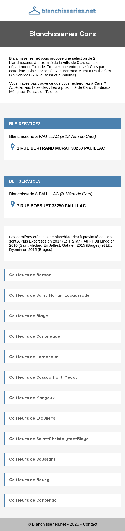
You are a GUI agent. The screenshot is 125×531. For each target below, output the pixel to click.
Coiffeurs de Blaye (28, 316)
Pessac (33, 92)
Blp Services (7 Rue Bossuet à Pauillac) (42, 75)
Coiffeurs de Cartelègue (34, 336)
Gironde (38, 67)
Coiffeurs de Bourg (29, 480)
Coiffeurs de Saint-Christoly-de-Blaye (49, 439)
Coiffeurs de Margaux (32, 398)
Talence (52, 92)
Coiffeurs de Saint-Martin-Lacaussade (49, 295)
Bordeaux (102, 87)
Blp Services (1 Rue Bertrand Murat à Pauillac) (67, 71)
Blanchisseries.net (24, 58)
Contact (90, 524)
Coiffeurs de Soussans (32, 459)
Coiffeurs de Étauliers (32, 418)
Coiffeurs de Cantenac (33, 500)
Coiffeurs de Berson (30, 275)
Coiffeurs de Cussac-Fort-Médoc (43, 377)
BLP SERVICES (25, 124)
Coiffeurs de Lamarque (34, 357)
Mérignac (17, 92)
